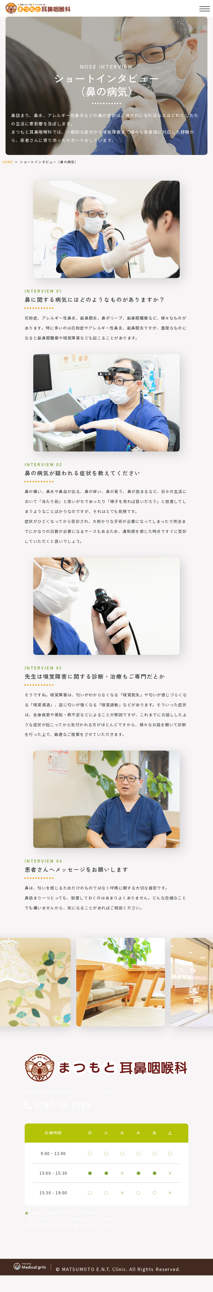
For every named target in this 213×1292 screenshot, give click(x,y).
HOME (8, 161)
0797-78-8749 (63, 1105)
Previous (5, 969)
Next (208, 969)
